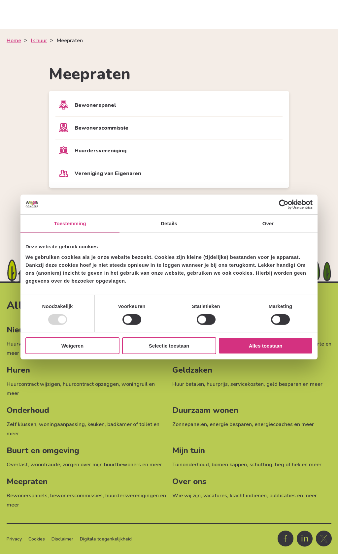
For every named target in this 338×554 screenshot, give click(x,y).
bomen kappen (229, 464)
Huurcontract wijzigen (33, 384)
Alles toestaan (266, 346)
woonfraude (45, 464)
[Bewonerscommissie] (169, 128)
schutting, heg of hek (275, 464)
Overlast (17, 464)
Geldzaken (192, 370)
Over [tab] (268, 223)
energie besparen (231, 424)
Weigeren (72, 346)
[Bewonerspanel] (169, 105)
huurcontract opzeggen (91, 384)
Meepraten (27, 481)
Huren (18, 370)
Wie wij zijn (186, 495)
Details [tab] (169, 223)
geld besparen (283, 384)
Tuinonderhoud (190, 464)
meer (13, 353)
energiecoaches (273, 424)
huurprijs (217, 384)
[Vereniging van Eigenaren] (169, 173)
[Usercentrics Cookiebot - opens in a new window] (284, 204)
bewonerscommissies (76, 495)
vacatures (215, 495)
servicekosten (247, 384)
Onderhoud (28, 410)
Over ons (189, 481)
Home (14, 40)
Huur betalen (188, 384)
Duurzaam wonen (205, 410)
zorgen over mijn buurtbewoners (102, 464)
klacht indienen (248, 495)
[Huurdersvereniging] (169, 151)
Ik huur (39, 40)
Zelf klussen (21, 424)
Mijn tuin (188, 450)
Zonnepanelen (189, 424)
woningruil (134, 384)
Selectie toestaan (169, 346)
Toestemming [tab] (70, 223)
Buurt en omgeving (43, 450)
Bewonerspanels (27, 495)
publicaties (282, 495)
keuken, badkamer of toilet (119, 424)
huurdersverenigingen (132, 495)
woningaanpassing (62, 424)
